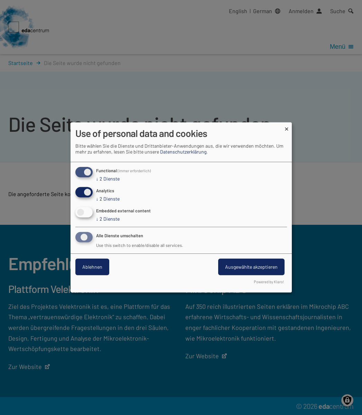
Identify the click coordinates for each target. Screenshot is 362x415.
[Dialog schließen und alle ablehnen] (286, 126)
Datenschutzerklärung (183, 152)
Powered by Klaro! (269, 281)
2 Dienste (108, 178)
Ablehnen (92, 267)
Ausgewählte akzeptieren (251, 267)
